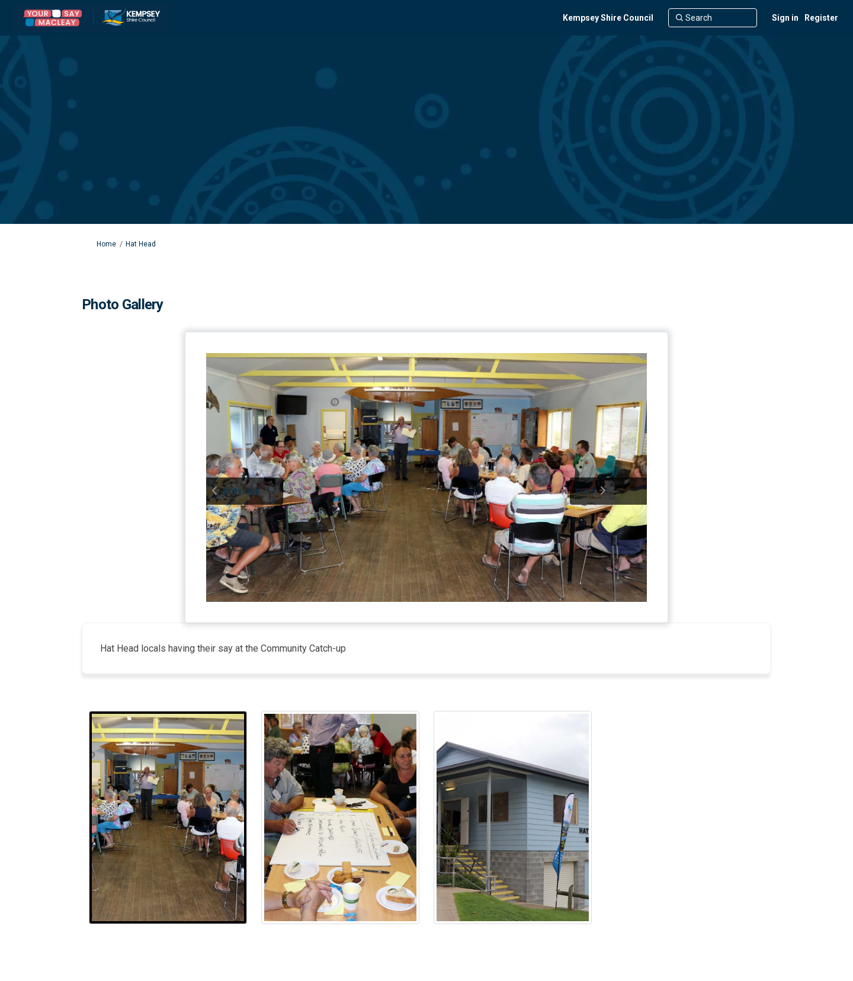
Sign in (785, 18)
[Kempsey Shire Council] (608, 17)
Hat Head (141, 244)
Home (106, 244)
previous (242, 490)
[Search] (712, 17)
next (585, 490)
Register (821, 18)
